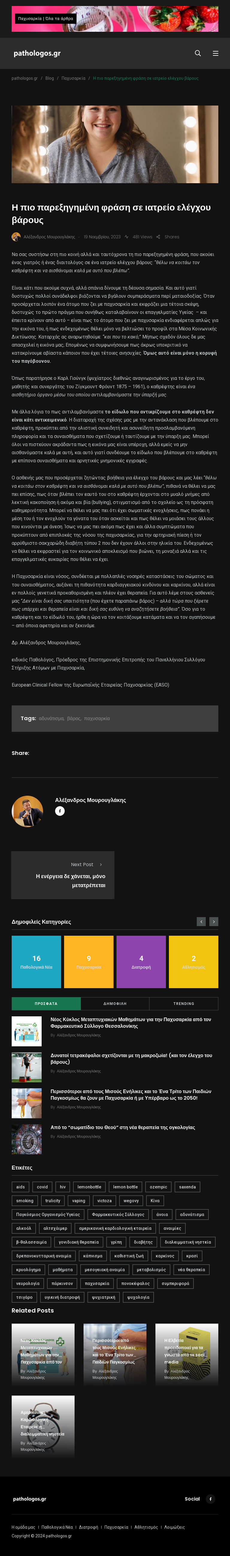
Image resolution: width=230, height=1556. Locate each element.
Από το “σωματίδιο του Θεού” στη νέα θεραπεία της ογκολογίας (123, 1127)
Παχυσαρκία (116, 1527)
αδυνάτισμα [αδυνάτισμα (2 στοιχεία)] (192, 1214)
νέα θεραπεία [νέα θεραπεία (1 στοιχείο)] (191, 1269)
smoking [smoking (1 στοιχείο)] (25, 1200)
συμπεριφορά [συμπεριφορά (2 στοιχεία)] (175, 1283)
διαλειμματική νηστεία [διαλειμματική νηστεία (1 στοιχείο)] (188, 1242)
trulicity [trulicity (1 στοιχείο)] (53, 1200)
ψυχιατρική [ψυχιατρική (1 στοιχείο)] (103, 1297)
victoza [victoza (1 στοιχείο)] (104, 1200)
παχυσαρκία (97, 718)
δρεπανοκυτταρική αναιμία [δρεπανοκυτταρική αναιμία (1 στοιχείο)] (43, 1255)
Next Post (88, 864)
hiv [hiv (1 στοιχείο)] (63, 1187)
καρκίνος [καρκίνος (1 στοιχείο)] (165, 1255)
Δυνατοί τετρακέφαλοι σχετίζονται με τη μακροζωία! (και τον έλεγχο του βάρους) (131, 1059)
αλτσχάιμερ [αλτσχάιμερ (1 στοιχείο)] (55, 1228)
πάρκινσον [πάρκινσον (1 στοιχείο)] (62, 1283)
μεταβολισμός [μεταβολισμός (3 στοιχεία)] (151, 1269)
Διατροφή (88, 1527)
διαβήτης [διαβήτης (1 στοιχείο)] (143, 1242)
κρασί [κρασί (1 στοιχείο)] (192, 1255)
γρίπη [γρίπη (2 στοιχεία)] (116, 1242)
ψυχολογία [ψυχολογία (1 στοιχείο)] (138, 1297)
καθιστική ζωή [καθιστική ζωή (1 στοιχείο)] (129, 1255)
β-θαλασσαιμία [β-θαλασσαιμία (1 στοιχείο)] (31, 1242)
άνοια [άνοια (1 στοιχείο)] (162, 1214)
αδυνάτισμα (51, 718)
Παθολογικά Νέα (57, 1527)
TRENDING (183, 1004)
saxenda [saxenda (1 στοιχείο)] (187, 1187)
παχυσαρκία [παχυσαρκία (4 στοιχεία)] (97, 1283)
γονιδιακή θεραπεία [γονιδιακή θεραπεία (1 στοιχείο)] (79, 1242)
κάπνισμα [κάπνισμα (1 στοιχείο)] (92, 1255)
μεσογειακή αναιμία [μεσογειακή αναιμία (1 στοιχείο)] (105, 1269)
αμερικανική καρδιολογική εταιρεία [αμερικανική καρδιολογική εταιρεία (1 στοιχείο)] (115, 1228)
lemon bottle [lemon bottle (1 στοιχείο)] (125, 1187)
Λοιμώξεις (174, 1527)
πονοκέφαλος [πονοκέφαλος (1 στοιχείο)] (135, 1283)
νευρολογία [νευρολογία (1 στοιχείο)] (28, 1283)
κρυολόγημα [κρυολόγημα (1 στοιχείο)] (28, 1269)
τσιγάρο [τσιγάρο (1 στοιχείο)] (24, 1297)
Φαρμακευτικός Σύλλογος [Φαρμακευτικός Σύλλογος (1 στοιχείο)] (118, 1214)
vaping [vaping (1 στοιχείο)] (78, 1200)
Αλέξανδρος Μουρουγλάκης (90, 800)
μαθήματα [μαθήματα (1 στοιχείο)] (63, 1269)
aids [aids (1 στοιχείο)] (20, 1187)
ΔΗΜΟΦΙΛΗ (115, 1004)
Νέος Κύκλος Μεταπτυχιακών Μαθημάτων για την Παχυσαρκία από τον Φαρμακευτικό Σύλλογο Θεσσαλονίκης (131, 1023)
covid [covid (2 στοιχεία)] (42, 1187)
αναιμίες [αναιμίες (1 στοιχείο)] (172, 1228)
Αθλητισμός (146, 1527)
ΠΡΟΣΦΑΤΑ (46, 1004)
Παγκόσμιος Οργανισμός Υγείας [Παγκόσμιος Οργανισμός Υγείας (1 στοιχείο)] (48, 1214)
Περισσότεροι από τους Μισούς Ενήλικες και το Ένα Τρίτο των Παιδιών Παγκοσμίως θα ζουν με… (114, 1355)
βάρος (73, 718)
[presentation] (201, 921)
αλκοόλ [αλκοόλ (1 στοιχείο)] (23, 1228)
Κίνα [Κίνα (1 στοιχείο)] (155, 1200)
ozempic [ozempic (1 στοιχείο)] (158, 1187)
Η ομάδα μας (23, 1527)
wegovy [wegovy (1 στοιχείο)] (131, 1200)
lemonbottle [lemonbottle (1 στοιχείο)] (89, 1187)
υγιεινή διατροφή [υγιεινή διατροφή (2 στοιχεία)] (62, 1297)
